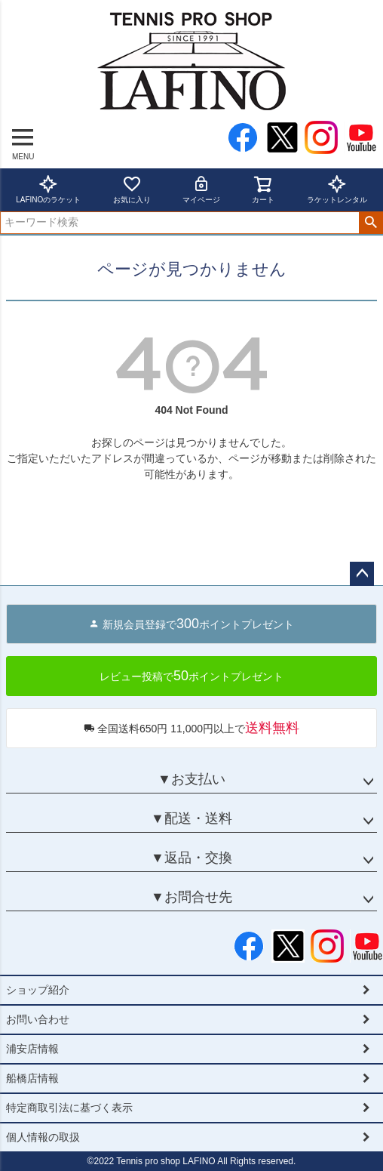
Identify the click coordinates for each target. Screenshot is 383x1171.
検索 (370, 222)
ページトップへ (362, 574)
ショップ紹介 (37, 990)
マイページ (201, 189)
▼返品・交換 (191, 857)
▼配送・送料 (191, 818)
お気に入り (132, 189)
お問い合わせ (37, 1019)
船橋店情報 (32, 1078)
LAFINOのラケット (48, 189)
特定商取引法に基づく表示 (69, 1108)
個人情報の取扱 (43, 1137)
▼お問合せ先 (191, 896)
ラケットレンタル (337, 189)
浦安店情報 (32, 1049)
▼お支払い (191, 779)
